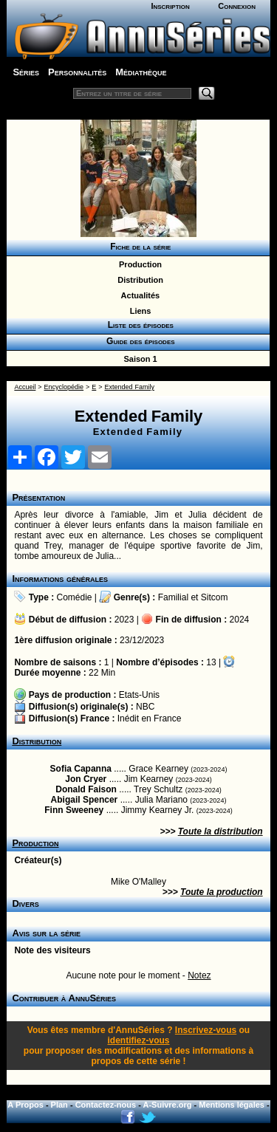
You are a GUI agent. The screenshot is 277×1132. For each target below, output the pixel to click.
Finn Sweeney (73, 810)
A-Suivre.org (167, 1104)
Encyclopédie (64, 387)
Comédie (74, 597)
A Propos (25, 1104)
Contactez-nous (106, 1104)
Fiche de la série (138, 246)
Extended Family (129, 387)
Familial (173, 597)
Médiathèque (140, 72)
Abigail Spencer (84, 800)
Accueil (24, 387)
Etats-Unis (139, 695)
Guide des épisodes (137, 341)
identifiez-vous (138, 1040)
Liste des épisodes (138, 325)
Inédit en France (149, 718)
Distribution (138, 279)
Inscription (170, 5)
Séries (26, 72)
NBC (145, 707)
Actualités (138, 295)
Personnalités (77, 72)
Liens (138, 310)
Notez (199, 975)
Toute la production (221, 892)
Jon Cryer (85, 779)
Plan (59, 1104)
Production (138, 264)
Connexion (237, 5)
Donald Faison (86, 789)
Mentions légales (231, 1104)
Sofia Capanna (81, 769)
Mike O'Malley (138, 882)
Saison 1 (138, 358)
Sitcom (214, 597)
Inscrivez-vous (205, 1030)
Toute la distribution (220, 831)
